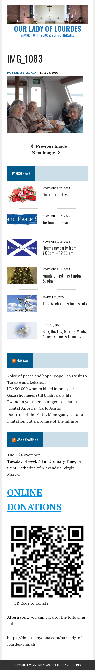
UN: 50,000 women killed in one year (40, 388)
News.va (22, 360)
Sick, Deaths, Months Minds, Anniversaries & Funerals (65, 334)
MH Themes (74, 665)
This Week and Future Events (65, 304)
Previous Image (49, 146)
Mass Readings (27, 439)
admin (31, 72)
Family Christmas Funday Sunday (62, 278)
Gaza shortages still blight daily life (39, 395)
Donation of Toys (55, 195)
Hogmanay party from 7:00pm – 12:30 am (60, 250)
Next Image (46, 152)
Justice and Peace (56, 222)
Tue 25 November (23, 455)
